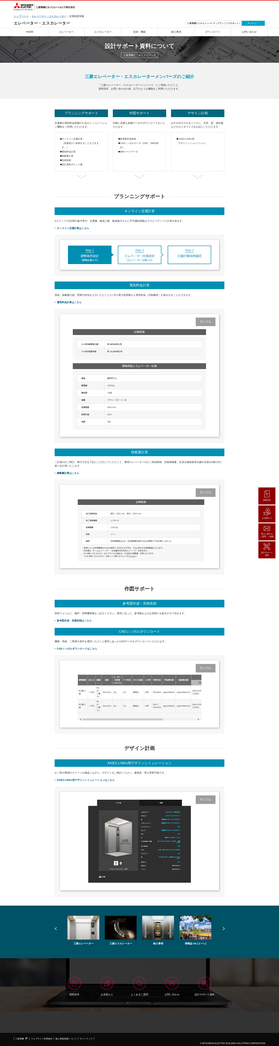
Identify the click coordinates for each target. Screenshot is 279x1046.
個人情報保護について (66, 1038)
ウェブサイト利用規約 (41, 1038)
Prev (55, 928)
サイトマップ (86, 1038)
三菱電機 (21, 1038)
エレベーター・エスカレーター (48, 16)
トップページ (21, 16)
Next (223, 928)
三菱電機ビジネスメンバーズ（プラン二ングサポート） (214, 23)
